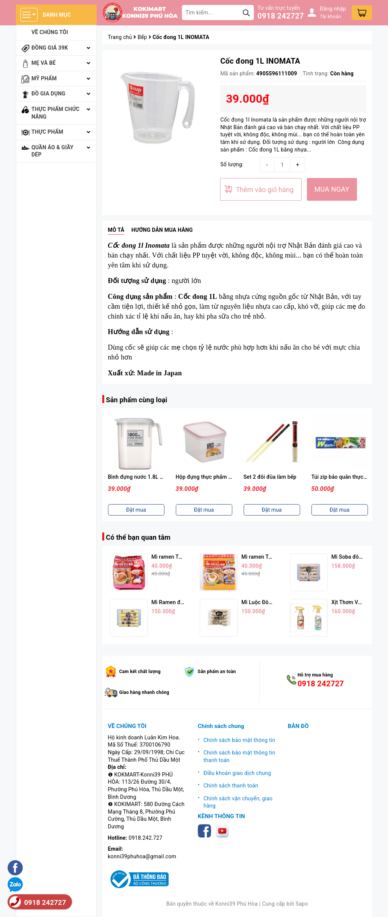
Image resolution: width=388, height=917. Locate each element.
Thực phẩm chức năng (55, 113)
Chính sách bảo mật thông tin (239, 740)
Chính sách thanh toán (230, 786)
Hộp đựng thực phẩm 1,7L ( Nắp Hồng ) (223, 477)
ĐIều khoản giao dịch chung (237, 773)
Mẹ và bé (43, 63)
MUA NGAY (331, 189)
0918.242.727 (146, 838)
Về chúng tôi (49, 32)
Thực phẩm (47, 132)
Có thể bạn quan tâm (138, 537)
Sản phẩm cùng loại (136, 400)
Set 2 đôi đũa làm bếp (270, 477)
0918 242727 (281, 15)
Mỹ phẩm (44, 78)
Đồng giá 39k (49, 48)
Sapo (302, 904)
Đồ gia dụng (48, 94)
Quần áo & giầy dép (52, 151)
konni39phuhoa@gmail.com (142, 856)
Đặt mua (136, 510)
